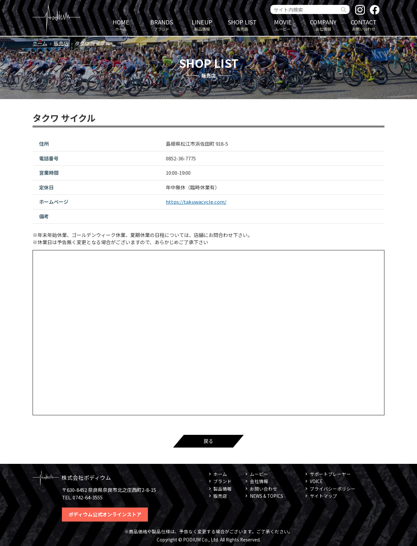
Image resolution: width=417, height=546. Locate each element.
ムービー (283, 25)
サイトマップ (323, 496)
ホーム (121, 25)
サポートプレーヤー (330, 474)
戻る (208, 440)
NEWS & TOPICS (266, 496)
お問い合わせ (363, 25)
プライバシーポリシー (332, 488)
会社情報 (323, 25)
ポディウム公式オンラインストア (104, 514)
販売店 (242, 25)
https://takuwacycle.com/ (196, 201)
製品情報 (202, 25)
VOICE (316, 481)
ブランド (161, 25)
